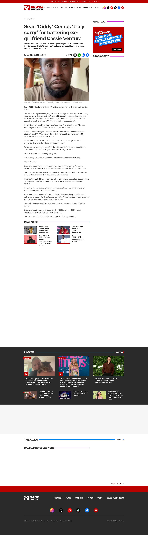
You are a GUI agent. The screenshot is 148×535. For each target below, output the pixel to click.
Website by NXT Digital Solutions (115, 521)
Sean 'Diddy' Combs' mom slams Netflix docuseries (44, 229)
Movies (72, 8)
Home (26, 19)
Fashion (63, 8)
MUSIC (55, 8)
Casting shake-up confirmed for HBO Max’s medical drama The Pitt (46, 394)
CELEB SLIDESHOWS (91, 8)
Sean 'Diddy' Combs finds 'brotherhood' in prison (78, 239)
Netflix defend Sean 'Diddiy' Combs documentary (77, 229)
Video (79, 8)
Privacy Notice (54, 521)
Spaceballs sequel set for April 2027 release (80, 393)
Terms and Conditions (66, 521)
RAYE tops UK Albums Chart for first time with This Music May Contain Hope (115, 395)
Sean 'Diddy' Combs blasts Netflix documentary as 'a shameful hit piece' (45, 240)
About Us (39, 521)
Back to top (117, 484)
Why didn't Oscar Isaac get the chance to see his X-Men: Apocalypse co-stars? (107, 380)
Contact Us (46, 521)
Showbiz (47, 8)
